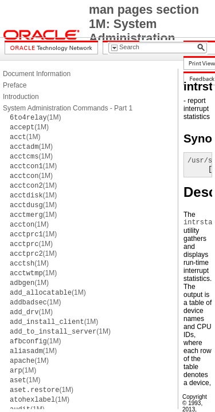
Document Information (37, 74)
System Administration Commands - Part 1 (67, 108)
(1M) (35, 117)
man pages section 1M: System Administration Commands (144, 31)
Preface (14, 85)
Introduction (21, 97)
